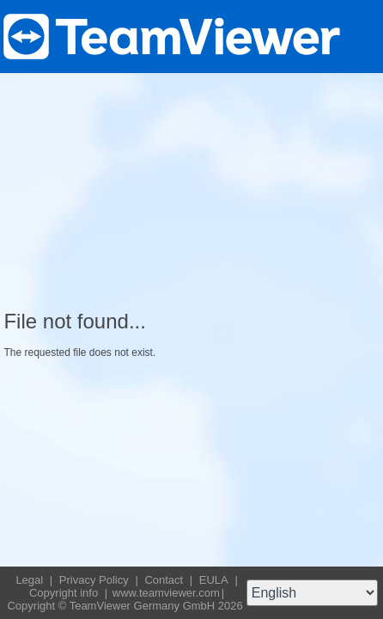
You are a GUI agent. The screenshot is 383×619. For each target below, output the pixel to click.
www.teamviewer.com (166, 592)
